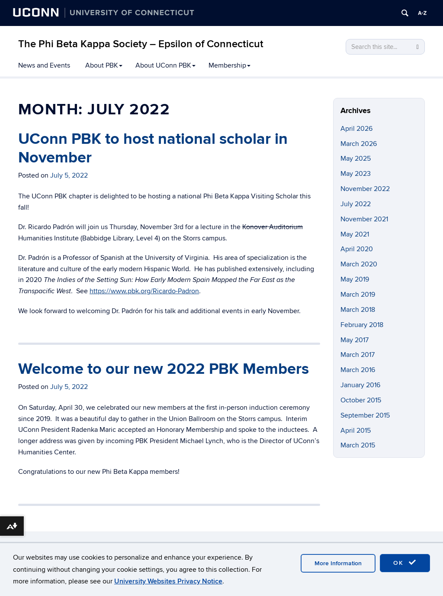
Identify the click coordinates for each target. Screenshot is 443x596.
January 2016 (360, 385)
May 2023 (355, 173)
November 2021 (364, 219)
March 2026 (358, 143)
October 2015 (360, 400)
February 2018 (361, 325)
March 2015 (357, 445)
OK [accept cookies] (405, 563)
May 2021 (354, 234)
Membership (229, 65)
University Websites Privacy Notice (168, 581)
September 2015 (365, 415)
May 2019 (354, 279)
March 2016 (357, 370)
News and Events (44, 65)
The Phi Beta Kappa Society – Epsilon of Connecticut (140, 44)
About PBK (103, 65)
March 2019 (357, 294)
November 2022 (365, 189)
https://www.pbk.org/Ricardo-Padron (144, 291)
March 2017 (357, 354)
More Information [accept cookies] (338, 563)
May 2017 (354, 340)
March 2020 (358, 264)
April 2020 (356, 249)
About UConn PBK (165, 65)
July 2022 (355, 204)
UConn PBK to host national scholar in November (153, 148)
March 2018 (357, 309)
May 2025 (355, 158)
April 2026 (356, 128)
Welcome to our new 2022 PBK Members (163, 369)
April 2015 (355, 430)
